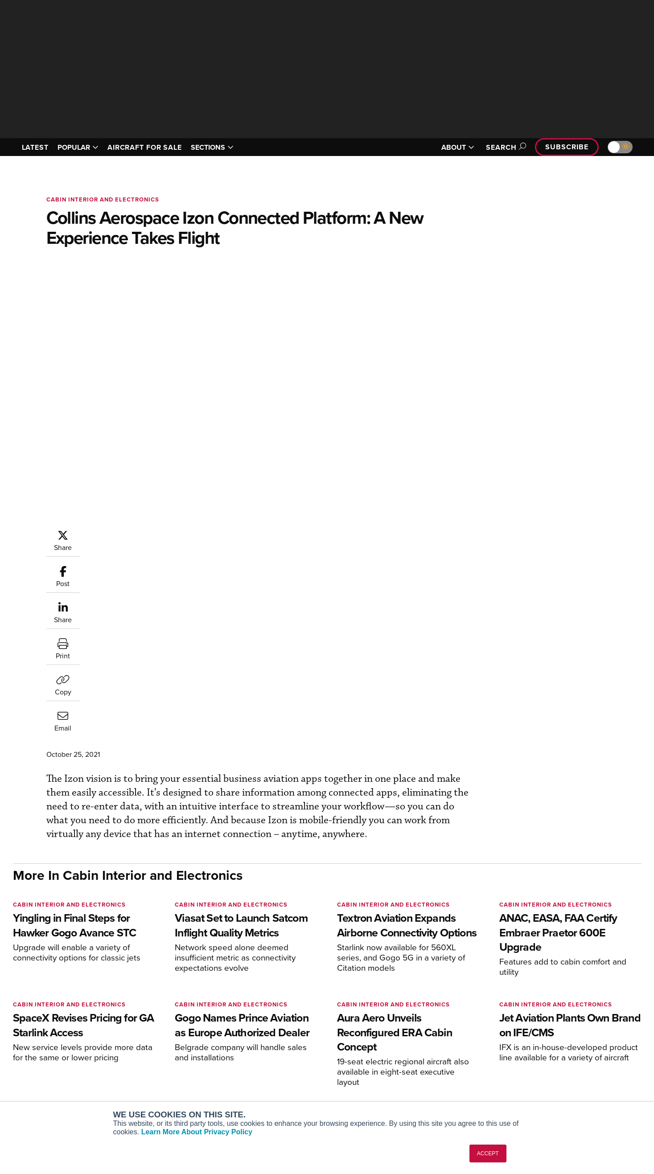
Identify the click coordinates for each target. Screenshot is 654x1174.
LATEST (35, 147)
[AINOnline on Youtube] (32, 1019)
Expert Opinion (418, 1045)
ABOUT (457, 147)
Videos (407, 1069)
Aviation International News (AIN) (185, 1045)
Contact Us (545, 1069)
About (538, 1033)
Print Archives (417, 1033)
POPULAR (78, 147)
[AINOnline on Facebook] (16, 1019)
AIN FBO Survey (160, 1033)
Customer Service (289, 1045)
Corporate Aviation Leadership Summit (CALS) (187, 1096)
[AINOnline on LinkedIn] (68, 1019)
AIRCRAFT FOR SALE (144, 147)
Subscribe (566, 147)
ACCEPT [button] (488, 1153)
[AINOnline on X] (50, 1019)
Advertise (548, 1081)
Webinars (410, 1081)
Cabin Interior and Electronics (102, 199)
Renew (274, 1057)
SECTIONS (212, 147)
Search (504, 147)
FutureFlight (149, 1081)
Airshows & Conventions (432, 1093)
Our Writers (546, 1045)
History (539, 1057)
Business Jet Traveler (168, 1069)
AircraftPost (154, 1057)
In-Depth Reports (421, 1057)
